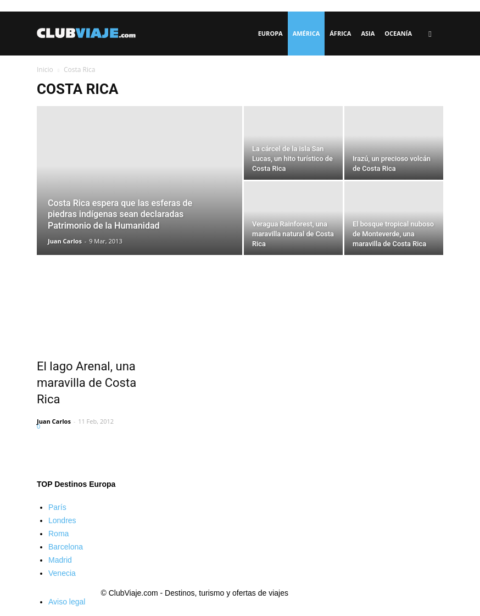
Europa (270, 33)
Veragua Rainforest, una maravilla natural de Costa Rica (293, 234)
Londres (62, 520)
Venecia (62, 573)
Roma (58, 533)
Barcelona (65, 546)
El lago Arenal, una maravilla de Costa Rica (86, 382)
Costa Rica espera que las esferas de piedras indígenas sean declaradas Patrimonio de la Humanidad (120, 214)
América (306, 33)
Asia (368, 33)
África (340, 33)
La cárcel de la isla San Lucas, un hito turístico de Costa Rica (292, 159)
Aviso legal (66, 601)
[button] (430, 34)
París (57, 507)
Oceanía (398, 33)
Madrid (60, 560)
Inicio (45, 69)
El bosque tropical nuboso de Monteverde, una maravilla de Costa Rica (393, 234)
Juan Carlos (65, 241)
